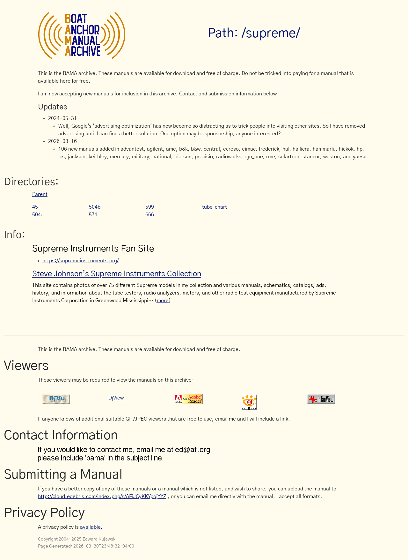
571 (93, 214)
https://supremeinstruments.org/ (80, 260)
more (163, 300)
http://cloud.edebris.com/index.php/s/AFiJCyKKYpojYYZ (102, 496)
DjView (116, 397)
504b (94, 207)
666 (149, 214)
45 (35, 207)
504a (38, 214)
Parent (39, 194)
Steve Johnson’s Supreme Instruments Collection (116, 274)
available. (91, 527)
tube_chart (214, 207)
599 (149, 207)
